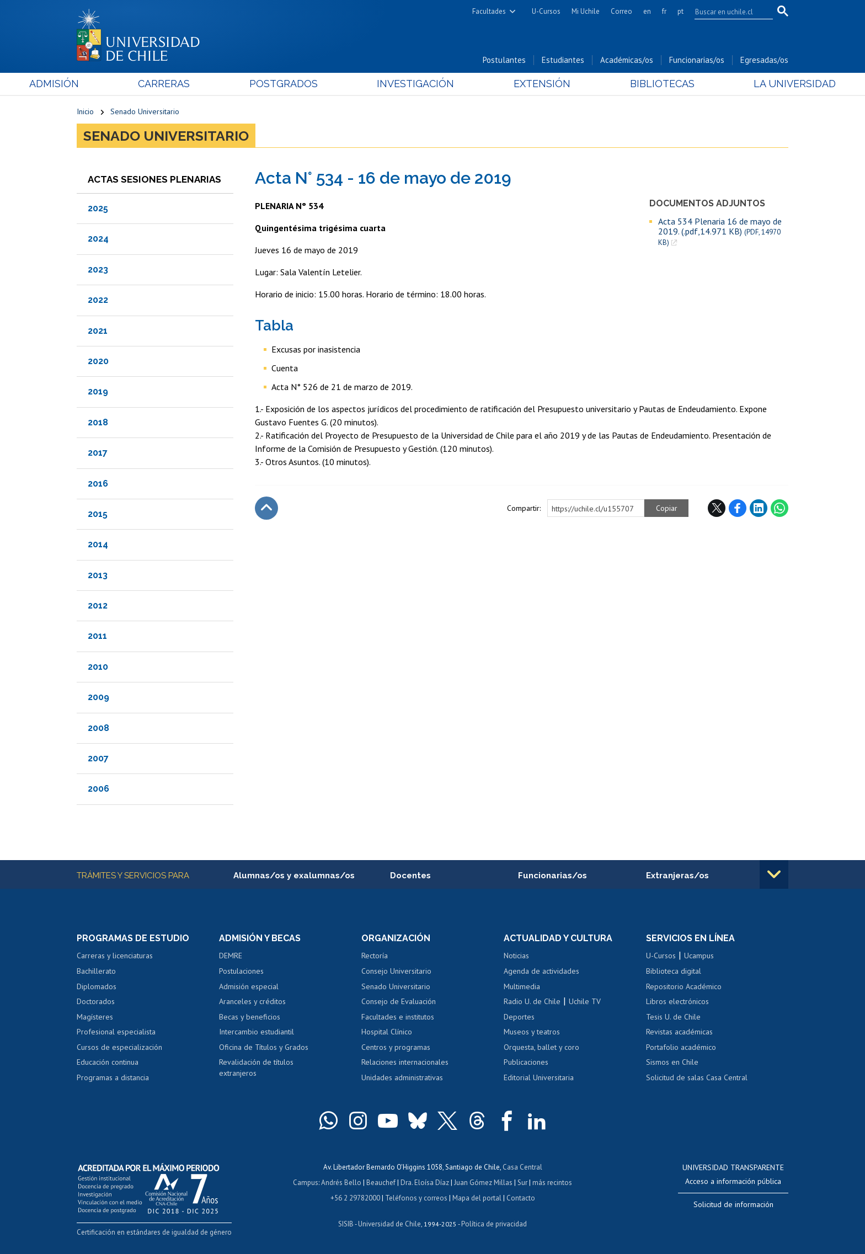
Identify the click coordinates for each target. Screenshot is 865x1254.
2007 (98, 758)
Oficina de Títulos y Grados (263, 1047)
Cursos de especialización (119, 1047)
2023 (98, 269)
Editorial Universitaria (539, 1077)
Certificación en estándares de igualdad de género (154, 1232)
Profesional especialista (116, 1032)
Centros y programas (395, 1047)
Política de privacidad (494, 1224)
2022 (98, 300)
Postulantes (504, 60)
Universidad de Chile (389, 1224)
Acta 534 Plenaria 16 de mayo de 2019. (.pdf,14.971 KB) (720, 231)
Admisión (101, 83)
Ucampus (699, 955)
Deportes (519, 1017)
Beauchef (381, 1182)
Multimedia (522, 986)
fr (664, 11)
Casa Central (522, 1167)
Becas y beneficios (249, 1017)
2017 (98, 452)
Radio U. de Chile (532, 1001)
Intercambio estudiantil (256, 1032)
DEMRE (230, 955)
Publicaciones (526, 1062)
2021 (98, 330)
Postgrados (299, 83)
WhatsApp (779, 508)
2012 (98, 605)
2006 (98, 788)
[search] (727, 12)
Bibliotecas (630, 83)
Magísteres (95, 1017)
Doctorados (96, 1001)
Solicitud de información (733, 1204)
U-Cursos (546, 11)
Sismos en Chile (672, 1062)
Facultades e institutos (397, 1017)
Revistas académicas (679, 1032)
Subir (266, 508)
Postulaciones (241, 971)
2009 (98, 697)
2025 (98, 208)
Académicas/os (626, 60)
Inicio (85, 111)
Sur (522, 1182)
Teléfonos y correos (416, 1198)
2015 (98, 514)
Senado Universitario (144, 111)
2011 (97, 636)
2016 (98, 483)
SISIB (346, 1224)
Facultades (489, 11)
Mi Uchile (586, 11)
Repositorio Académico (684, 986)
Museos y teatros (532, 1032)
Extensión (526, 83)
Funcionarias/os (696, 60)
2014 (98, 544)
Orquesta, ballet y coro (541, 1047)
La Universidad (747, 83)
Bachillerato (96, 971)
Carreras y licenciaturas (115, 955)
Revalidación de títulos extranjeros (256, 1067)
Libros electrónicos (677, 1001)
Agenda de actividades (541, 971)
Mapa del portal (476, 1198)
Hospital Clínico (386, 1032)
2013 (98, 575)
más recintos (552, 1182)
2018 (98, 422)
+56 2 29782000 (355, 1198)
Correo (621, 11)
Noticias (516, 955)
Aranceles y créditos (252, 1001)
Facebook (737, 508)
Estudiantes (563, 60)
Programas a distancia (113, 1077)
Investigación (415, 83)
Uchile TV (585, 1001)
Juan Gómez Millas (483, 1182)
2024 (98, 238)
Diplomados (96, 986)
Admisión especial (249, 986)
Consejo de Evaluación (398, 1001)
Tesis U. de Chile (673, 1017)
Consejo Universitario (396, 971)
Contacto (520, 1198)
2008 (98, 728)
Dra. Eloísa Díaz (425, 1182)
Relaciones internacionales (404, 1062)
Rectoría (374, 955)
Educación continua (107, 1062)
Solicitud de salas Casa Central (696, 1077)
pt (680, 11)
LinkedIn (758, 508)
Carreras (196, 83)
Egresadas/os (764, 60)
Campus (305, 1182)
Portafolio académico (681, 1047)
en (647, 11)
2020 (98, 361)
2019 (98, 391)
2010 (98, 666)
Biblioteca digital (673, 971)
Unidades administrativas (402, 1077)
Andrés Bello (341, 1182)
